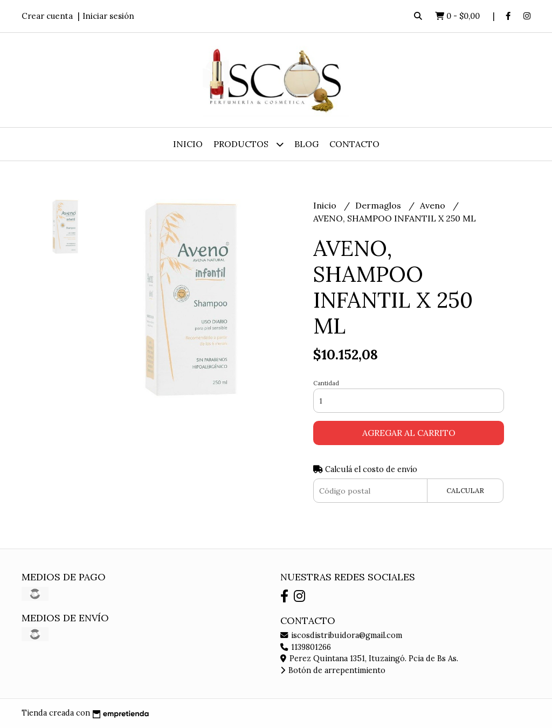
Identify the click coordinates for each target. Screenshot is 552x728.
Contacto (354, 143)
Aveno (433, 205)
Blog (306, 143)
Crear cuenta (47, 16)
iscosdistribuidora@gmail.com (341, 635)
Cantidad (326, 383)
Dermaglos (379, 205)
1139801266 (305, 647)
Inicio (188, 143)
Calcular (465, 490)
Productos (248, 144)
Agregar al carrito (409, 432)
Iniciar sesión (108, 16)
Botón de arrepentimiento (332, 670)
